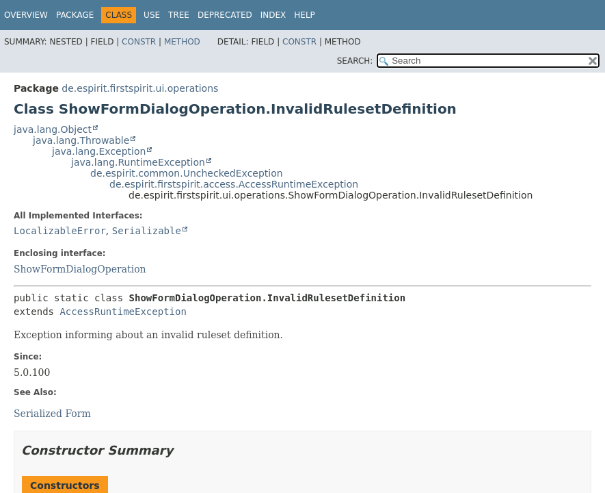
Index (273, 15)
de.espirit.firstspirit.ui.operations (140, 88)
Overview (26, 15)
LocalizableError (60, 230)
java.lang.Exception (99, 151)
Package (75, 15)
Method (182, 42)
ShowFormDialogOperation (80, 269)
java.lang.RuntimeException (138, 162)
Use (152, 15)
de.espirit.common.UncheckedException (186, 173)
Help (304, 15)
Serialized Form (52, 413)
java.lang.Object (53, 129)
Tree (178, 15)
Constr (139, 42)
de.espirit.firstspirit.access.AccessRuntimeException (233, 184)
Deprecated (225, 15)
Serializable (146, 230)
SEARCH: (355, 61)
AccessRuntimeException (122, 311)
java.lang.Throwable (81, 140)
